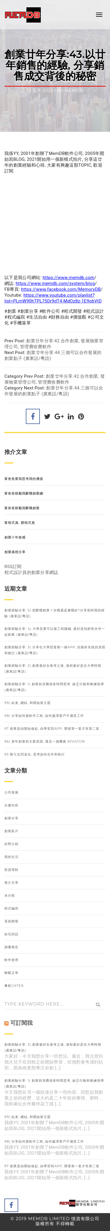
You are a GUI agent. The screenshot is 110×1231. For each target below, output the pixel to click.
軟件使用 (11, 960)
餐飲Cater (14, 986)
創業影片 (11, 831)
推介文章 (11, 882)
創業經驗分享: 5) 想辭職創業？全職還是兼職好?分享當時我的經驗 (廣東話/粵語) (54, 613)
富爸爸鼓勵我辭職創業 (22, 508)
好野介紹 (11, 844)
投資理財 (11, 870)
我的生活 (11, 857)
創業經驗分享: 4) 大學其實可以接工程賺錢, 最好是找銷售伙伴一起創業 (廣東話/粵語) (54, 632)
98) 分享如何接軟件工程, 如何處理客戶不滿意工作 (44, 716)
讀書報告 (11, 947)
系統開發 (11, 921)
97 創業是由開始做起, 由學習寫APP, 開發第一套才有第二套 (51, 728)
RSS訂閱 (13, 566)
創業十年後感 (15, 537)
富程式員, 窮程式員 (19, 523)
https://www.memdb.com (68, 277)
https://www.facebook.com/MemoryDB (61, 289)
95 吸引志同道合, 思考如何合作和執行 (34, 754)
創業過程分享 (15, 552)
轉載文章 (11, 973)
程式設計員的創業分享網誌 (31, 572)
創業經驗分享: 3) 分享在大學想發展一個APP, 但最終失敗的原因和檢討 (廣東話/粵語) (54, 650)
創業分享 (11, 818)
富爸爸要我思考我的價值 (23, 479)
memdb (74, 90)
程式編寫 (11, 908)
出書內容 (11, 805)
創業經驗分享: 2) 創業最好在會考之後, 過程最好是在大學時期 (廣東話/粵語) (52, 668)
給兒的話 (11, 934)
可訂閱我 (21, 1023)
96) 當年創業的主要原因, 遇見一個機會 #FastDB (44, 741)
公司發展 (11, 792)
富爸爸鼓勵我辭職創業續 (23, 493)
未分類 (9, 895)
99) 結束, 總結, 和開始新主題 (27, 703)
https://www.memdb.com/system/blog (55, 283)
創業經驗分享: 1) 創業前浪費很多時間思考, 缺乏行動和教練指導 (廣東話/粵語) (54, 687)
